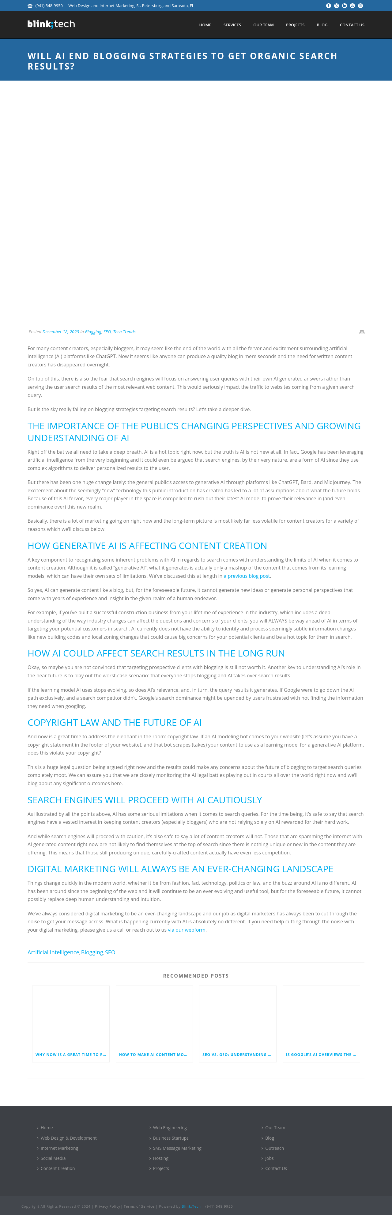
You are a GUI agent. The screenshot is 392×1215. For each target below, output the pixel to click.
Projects (295, 25)
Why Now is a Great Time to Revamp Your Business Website (72, 1054)
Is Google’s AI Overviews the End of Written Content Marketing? (323, 1054)
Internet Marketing (57, 1148)
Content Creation (56, 1168)
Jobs (267, 1158)
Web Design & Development (67, 1138)
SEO (107, 332)
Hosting (158, 1158)
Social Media (51, 1158)
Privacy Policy (107, 1206)
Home (205, 25)
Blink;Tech (191, 1206)
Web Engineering (168, 1127)
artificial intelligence (53, 952)
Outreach (273, 1148)
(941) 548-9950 (49, 5)
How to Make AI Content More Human (156, 1054)
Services (232, 25)
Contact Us (352, 25)
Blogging (93, 332)
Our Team (263, 25)
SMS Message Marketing (175, 1148)
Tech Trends (124, 332)
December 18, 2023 (61, 332)
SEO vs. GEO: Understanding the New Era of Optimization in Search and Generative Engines (239, 1054)
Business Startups (169, 1138)
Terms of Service (139, 1206)
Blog (322, 25)
